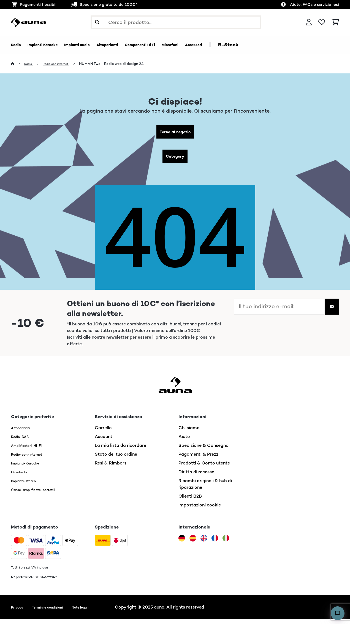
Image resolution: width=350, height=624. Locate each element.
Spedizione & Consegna (203, 450)
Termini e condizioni (55, 612)
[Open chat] (337, 613)
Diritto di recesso (196, 476)
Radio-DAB (23, 441)
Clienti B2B (190, 501)
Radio (30, 64)
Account (103, 441)
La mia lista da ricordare (120, 450)
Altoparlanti (24, 432)
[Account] (309, 22)
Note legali (96, 612)
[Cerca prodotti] (176, 22)
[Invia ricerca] (97, 22)
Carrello (103, 432)
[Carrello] (335, 22)
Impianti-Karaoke (29, 468)
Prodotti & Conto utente (204, 468)
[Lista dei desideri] (321, 22)
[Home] (18, 64)
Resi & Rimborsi (111, 468)
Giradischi (21, 476)
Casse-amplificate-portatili (41, 494)
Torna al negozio (175, 133)
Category (175, 159)
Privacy (18, 612)
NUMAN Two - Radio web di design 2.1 (120, 64)
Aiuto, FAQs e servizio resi (314, 4)
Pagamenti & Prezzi (198, 459)
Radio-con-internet (31, 459)
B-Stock (283, 45)
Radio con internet (62, 64)
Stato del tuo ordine (116, 459)
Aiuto (184, 441)
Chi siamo (189, 432)
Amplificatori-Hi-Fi (31, 450)
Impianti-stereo (27, 485)
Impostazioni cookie (199, 510)
